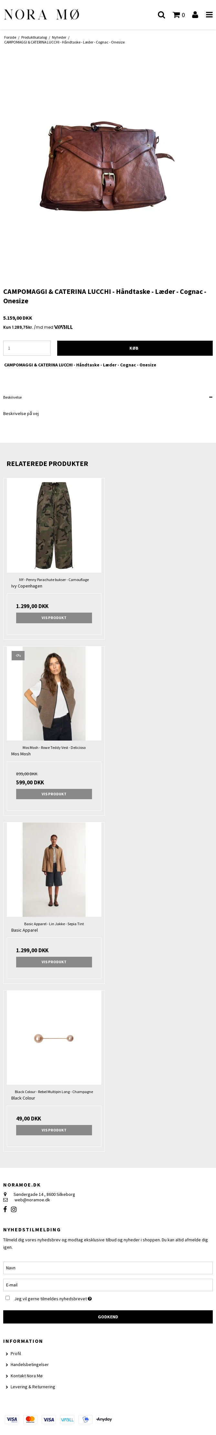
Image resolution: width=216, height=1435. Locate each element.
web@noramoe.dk (32, 1200)
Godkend (108, 1317)
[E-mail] (108, 1284)
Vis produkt (54, 617)
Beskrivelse (12, 397)
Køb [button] (134, 348)
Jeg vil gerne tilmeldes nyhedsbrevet (68, 1298)
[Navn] (108, 1267)
